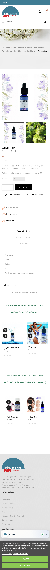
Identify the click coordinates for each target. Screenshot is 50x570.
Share (8, 151)
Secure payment (8, 520)
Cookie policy (7, 553)
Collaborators (7, 524)
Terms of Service (8, 503)
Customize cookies (20, 553)
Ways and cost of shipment (13, 516)
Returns (4, 512)
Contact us (6, 499)
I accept (25, 559)
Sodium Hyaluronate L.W (11, 348)
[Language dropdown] (5, 2)
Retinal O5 (32, 417)
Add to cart (23, 187)
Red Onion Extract (14, 417)
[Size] (19, 179)
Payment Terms (7, 507)
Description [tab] (23, 231)
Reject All (25, 565)
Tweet (12, 151)
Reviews (23, 243)
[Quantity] (6, 187)
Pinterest (15, 151)
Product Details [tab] (23, 237)
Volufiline (32, 347)
